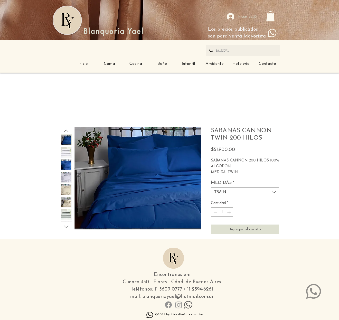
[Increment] (229, 212)
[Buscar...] (243, 50)
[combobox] (245, 192)
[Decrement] (215, 212)
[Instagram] (178, 304)
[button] (270, 16)
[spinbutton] (222, 212)
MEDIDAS (222, 182)
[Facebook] (168, 304)
